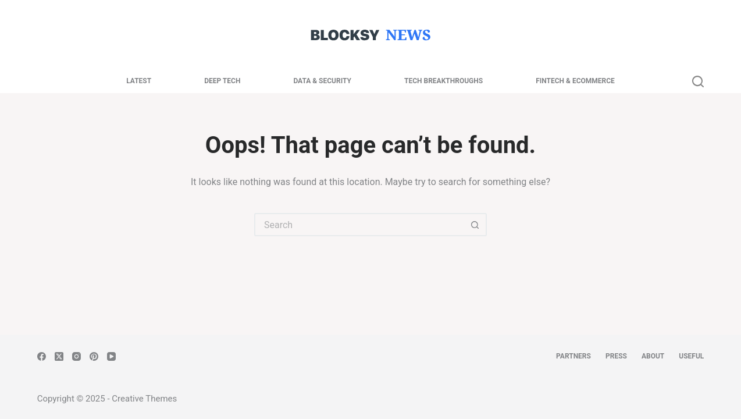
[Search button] (475, 224)
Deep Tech (222, 81)
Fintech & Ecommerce (575, 81)
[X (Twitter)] (59, 356)
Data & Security (322, 81)
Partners (573, 356)
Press (616, 356)
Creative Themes (144, 398)
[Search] (698, 81)
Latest (138, 81)
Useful (691, 356)
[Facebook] (41, 356)
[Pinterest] (94, 356)
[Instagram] (76, 356)
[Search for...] (359, 224)
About (653, 356)
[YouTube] (111, 356)
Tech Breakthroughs (443, 81)
